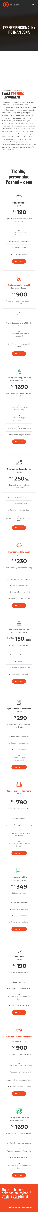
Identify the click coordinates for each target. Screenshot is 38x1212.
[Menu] (33, 4)
